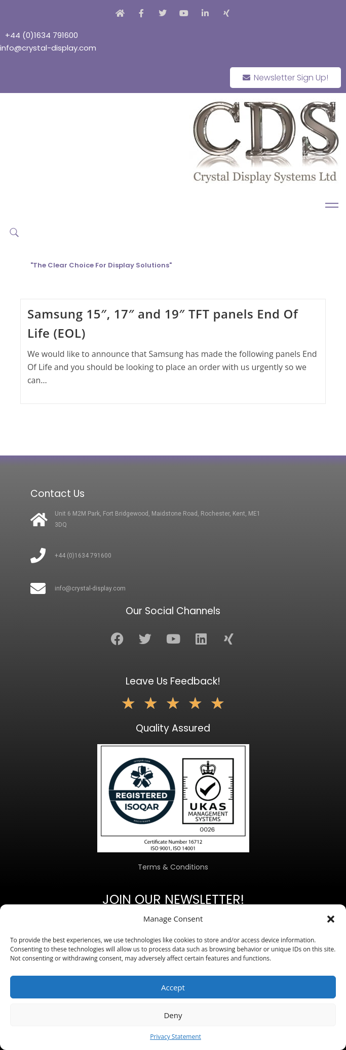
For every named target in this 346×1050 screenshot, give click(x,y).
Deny (173, 1015)
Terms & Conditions (173, 867)
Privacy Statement (175, 1036)
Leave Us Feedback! (173, 681)
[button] (331, 919)
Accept (173, 987)
